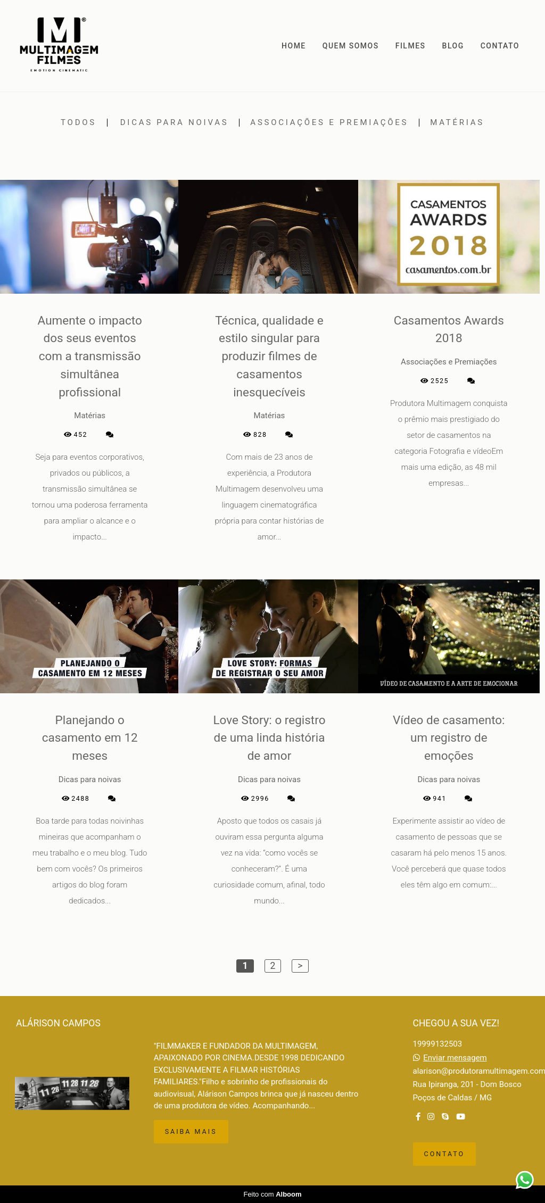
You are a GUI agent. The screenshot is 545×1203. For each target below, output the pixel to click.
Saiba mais (191, 1131)
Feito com (272, 1194)
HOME (294, 46)
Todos (78, 123)
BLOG (453, 46)
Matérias (457, 123)
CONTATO (500, 46)
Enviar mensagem (455, 1058)
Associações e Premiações (329, 123)
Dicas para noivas (174, 123)
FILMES (410, 46)
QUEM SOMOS (351, 46)
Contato (444, 1154)
